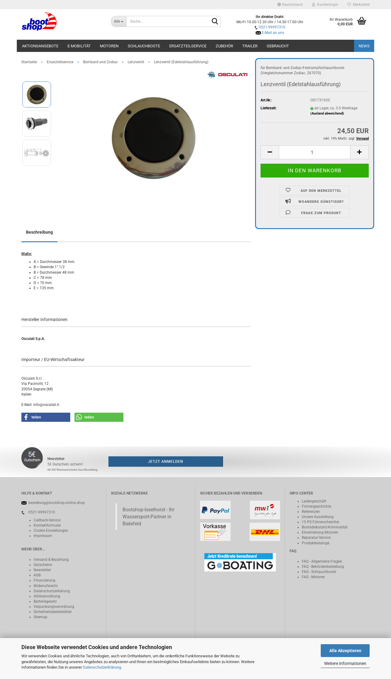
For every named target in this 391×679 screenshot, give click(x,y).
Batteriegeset (44, 601)
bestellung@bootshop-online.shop (56, 503)
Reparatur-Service (316, 537)
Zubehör (224, 46)
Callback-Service (47, 520)
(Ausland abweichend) (327, 113)
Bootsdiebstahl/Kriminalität (325, 527)
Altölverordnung (47, 596)
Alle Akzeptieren (345, 650)
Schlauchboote (144, 46)
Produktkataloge (315, 543)
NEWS (364, 46)
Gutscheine (43, 565)
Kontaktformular (47, 525)
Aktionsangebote (40, 46)
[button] (290, 4)
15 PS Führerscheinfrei (320, 522)
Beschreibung (39, 232)
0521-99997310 (272, 27)
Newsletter (42, 570)
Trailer (250, 46)
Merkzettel (358, 4)
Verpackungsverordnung (54, 606)
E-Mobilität (79, 46)
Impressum (43, 536)
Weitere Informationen (345, 663)
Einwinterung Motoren (320, 532)
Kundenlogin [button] (325, 4)
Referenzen (311, 511)
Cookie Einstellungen (51, 530)
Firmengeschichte (316, 506)
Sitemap (40, 617)
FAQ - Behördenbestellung (323, 566)
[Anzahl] (314, 152)
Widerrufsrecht (46, 586)
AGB (37, 575)
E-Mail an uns (273, 33)
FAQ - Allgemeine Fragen (322, 561)
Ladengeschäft (314, 501)
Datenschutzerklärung (102, 667)
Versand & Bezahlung (51, 559)
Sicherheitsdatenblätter (53, 612)
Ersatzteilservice (187, 46)
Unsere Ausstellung (318, 517)
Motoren (109, 46)
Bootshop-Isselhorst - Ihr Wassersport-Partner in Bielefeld (148, 517)
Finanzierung (44, 580)
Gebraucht (278, 46)
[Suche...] (118, 21)
